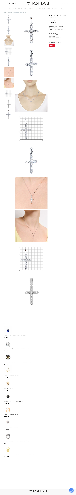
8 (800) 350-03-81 (11, 3)
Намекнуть (59, 42)
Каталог (14, 8)
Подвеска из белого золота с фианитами (19, 12)
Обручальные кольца (22, 8)
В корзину (51, 45)
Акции (36, 8)
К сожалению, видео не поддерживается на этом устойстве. (24, 312)
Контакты (49, 8)
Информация (42, 8)
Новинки (31, 8)
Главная (9, 8)
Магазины (54, 8)
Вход (64, 3)
